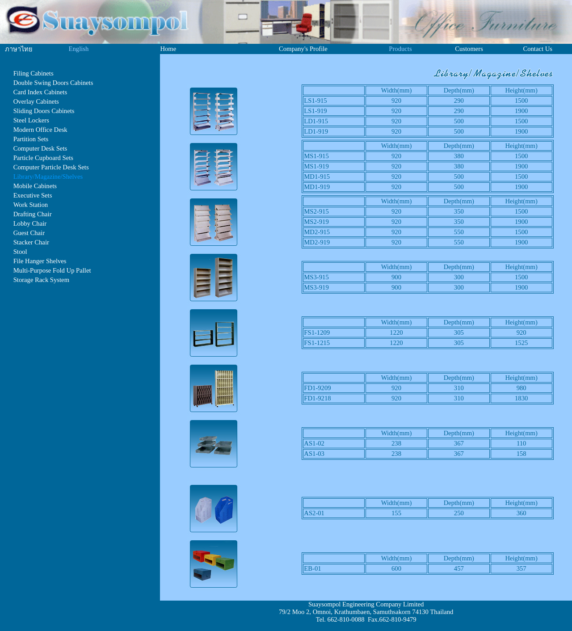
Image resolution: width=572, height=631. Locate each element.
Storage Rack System (41, 279)
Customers (469, 48)
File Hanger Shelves (40, 261)
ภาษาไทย (19, 49)
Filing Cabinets (33, 73)
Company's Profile (303, 48)
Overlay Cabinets (36, 101)
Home (168, 48)
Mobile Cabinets (35, 185)
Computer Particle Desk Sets (51, 167)
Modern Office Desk (40, 129)
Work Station (30, 204)
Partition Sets (31, 139)
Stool (20, 251)
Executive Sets (32, 195)
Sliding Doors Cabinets (44, 110)
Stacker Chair (31, 242)
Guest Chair (29, 232)
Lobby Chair (30, 223)
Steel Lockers (31, 120)
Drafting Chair (32, 214)
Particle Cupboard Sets (43, 157)
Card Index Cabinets (40, 92)
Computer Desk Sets (40, 148)
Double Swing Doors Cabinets (53, 82)
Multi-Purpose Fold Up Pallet (52, 270)
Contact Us (537, 48)
